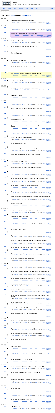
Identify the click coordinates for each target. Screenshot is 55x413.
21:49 (5, 401)
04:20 (5, 329)
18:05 (5, 274)
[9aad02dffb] (25, 257)
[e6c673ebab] (15, 126)
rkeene (31, 22)
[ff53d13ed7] (25, 294)
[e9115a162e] (24, 154)
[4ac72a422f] (25, 251)
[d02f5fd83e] (24, 67)
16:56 (5, 316)
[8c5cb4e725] (24, 385)
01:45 (5, 182)
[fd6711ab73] (24, 326)
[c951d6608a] (25, 228)
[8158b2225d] (15, 197)
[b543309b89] (15, 403)
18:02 (5, 101)
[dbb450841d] (24, 47)
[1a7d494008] (25, 264)
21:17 (5, 231)
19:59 (5, 39)
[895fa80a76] (15, 42)
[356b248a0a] (15, 385)
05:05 (5, 303)
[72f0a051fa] (16, 167)
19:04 (5, 237)
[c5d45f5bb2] (15, 344)
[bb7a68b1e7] (24, 103)
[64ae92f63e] (15, 210)
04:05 (5, 146)
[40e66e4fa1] (15, 391)
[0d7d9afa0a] (25, 271)
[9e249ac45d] (16, 271)
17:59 (5, 50)
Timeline (9, 8)
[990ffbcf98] (16, 137)
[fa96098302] (24, 357)
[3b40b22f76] (15, 369)
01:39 (5, 193)
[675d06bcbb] (15, 148)
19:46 (5, 262)
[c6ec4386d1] (16, 251)
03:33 (5, 27)
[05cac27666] (24, 215)
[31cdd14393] (25, 246)
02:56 (5, 164)
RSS (11, 410)
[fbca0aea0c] (24, 318)
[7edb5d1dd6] (24, 74)
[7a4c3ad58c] (24, 391)
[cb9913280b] (15, 318)
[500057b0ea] (24, 126)
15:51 (5, 244)
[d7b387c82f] (25, 234)
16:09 (5, 117)
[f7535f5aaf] (16, 228)
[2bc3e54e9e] (24, 210)
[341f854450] (15, 190)
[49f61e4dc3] (15, 143)
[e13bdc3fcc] (24, 337)
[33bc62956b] (15, 221)
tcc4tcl (15, 2)
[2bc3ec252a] (24, 167)
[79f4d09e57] (24, 132)
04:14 (5, 130)
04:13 (5, 135)
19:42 (5, 159)
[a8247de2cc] (15, 103)
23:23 (5, 213)
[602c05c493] (16, 264)
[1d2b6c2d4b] (15, 172)
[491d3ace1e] (24, 185)
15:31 (5, 255)
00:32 (5, 19)
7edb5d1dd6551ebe (27, 15)
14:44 (5, 123)
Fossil (8, 410)
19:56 (5, 45)
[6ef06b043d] (25, 288)
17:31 (5, 285)
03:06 (5, 32)
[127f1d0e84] (16, 288)
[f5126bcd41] (15, 215)
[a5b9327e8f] (15, 54)
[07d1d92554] (24, 221)
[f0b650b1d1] (16, 257)
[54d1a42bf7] (16, 300)
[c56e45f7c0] (15, 396)
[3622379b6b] (16, 246)
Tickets (31, 8)
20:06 (5, 342)
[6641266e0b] (24, 42)
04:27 (5, 367)
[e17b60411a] (16, 240)
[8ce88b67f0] (16, 277)
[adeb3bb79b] (24, 364)
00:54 (5, 200)
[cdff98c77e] (16, 311)
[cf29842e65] (15, 378)
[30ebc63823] (15, 179)
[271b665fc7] (15, 364)
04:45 (5, 309)
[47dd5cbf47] (15, 331)
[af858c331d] (24, 148)
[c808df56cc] (24, 22)
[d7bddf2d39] (15, 161)
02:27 (5, 170)
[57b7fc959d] (24, 96)
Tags (27, 8)
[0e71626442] (24, 179)
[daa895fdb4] (25, 311)
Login (51, 8)
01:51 (5, 176)
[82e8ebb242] (24, 331)
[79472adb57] (24, 197)
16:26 (5, 106)
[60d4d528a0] (24, 203)
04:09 (5, 141)
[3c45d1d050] (25, 300)
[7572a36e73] (27, 89)
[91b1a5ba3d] (24, 81)
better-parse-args (40, 34)
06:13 (5, 59)
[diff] (50, 23)
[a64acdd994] (15, 67)
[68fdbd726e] (17, 34)
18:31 (5, 79)
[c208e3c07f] (25, 306)
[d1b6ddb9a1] (24, 54)
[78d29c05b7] (24, 378)
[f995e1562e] (15, 114)
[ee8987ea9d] (26, 34)
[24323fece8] (15, 349)
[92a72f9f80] (24, 344)
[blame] (47, 22)
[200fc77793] (15, 74)
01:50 (5, 394)
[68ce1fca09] (25, 282)
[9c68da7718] (24, 403)
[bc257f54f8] (24, 161)
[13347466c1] (15, 22)
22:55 (5, 219)
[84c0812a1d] (24, 369)
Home (3, 8)
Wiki (37, 8)
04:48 (5, 323)
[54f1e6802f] (16, 154)
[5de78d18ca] (24, 61)
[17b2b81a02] (24, 120)
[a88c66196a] (24, 137)
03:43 (5, 383)
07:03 (5, 362)
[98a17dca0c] (15, 47)
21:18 (5, 226)
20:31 (5, 374)
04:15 (5, 354)
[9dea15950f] (24, 190)
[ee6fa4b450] (15, 132)
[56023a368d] (24, 143)
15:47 (5, 249)
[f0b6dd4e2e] (15, 185)
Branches (21, 8)
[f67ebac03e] (24, 172)
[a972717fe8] (24, 349)
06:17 (5, 93)
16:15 (5, 112)
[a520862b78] (25, 240)
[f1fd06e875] (16, 81)
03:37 (5, 152)
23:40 (5, 208)
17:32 (5, 280)
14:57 (5, 72)
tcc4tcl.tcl (12, 15)
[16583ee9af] (16, 282)
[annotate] (43, 22)
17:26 (5, 291)
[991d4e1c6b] (15, 61)
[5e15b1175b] (15, 108)
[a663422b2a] (15, 29)
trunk (36, 22)
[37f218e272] (24, 114)
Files (15, 8)
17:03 (5, 298)
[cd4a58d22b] (24, 29)
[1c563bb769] (24, 108)
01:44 (5, 334)
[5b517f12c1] (24, 396)
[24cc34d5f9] (25, 277)
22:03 (5, 86)
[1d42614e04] (15, 96)
